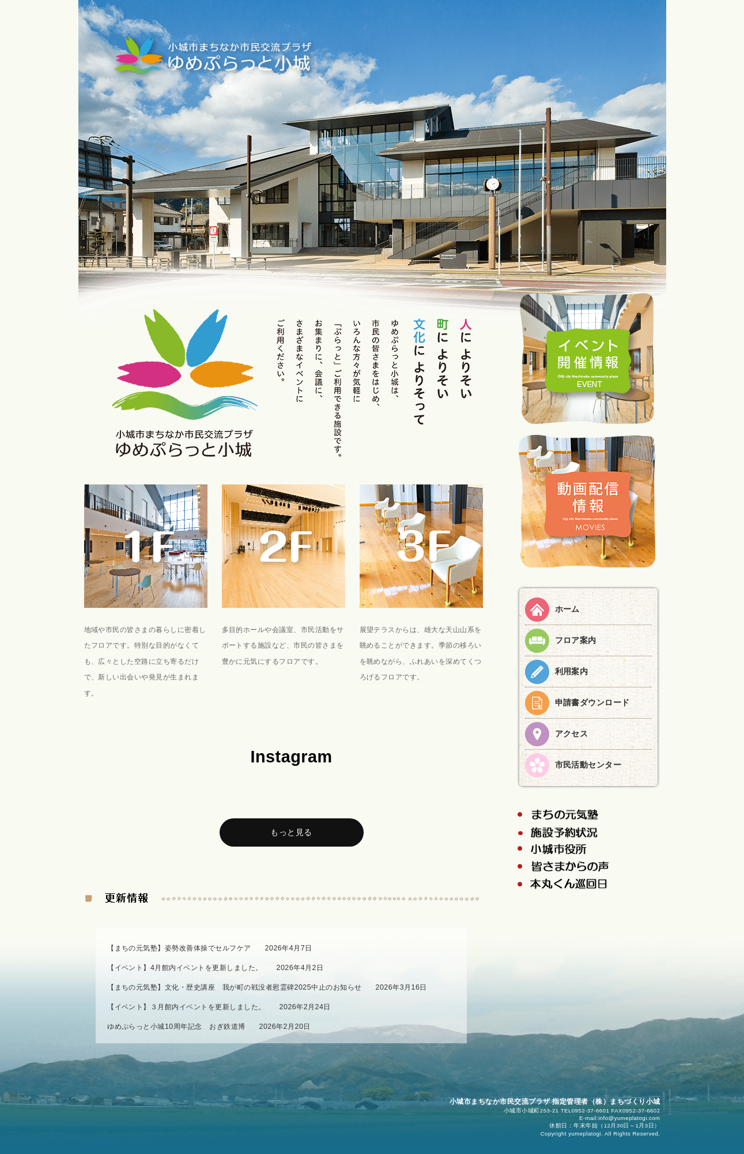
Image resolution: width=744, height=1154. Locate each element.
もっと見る (291, 832)
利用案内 (571, 671)
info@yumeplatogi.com (629, 1118)
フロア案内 (575, 640)
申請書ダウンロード (592, 702)
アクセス (571, 733)
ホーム (567, 609)
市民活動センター (588, 764)
